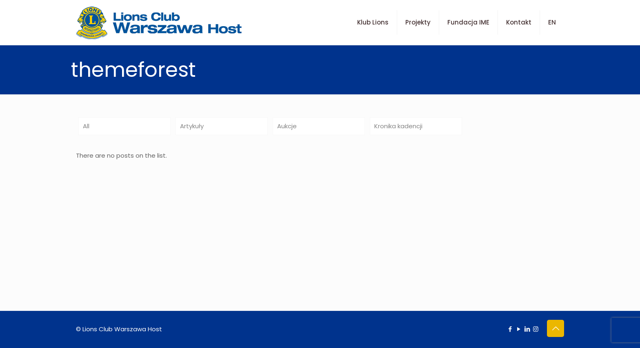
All (86, 126)
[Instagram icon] (536, 329)
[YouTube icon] (519, 329)
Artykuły (192, 126)
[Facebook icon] (510, 329)
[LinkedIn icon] (527, 329)
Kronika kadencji (398, 126)
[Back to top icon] (555, 328)
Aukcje (287, 126)
